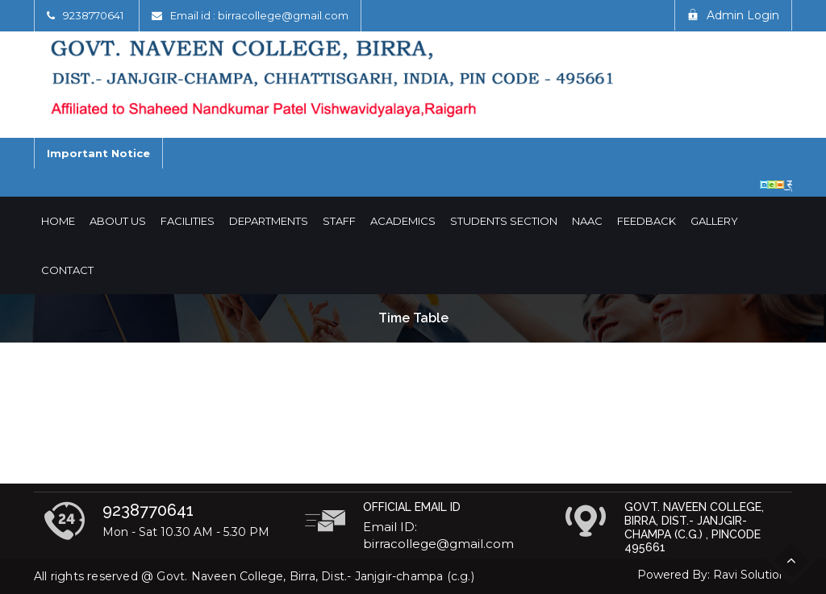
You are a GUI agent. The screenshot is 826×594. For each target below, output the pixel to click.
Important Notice (98, 153)
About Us (118, 220)
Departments (268, 220)
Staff (339, 220)
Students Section (503, 220)
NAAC (587, 220)
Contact (67, 270)
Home (58, 220)
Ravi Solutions (752, 574)
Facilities (188, 220)
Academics (403, 220)
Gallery (714, 220)
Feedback (646, 220)
